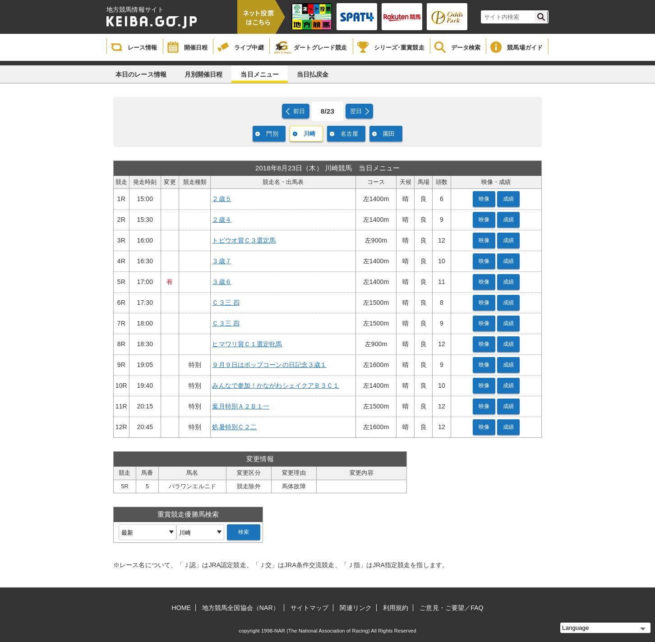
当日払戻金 (313, 74)
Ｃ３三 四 (225, 302)
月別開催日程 (204, 74)
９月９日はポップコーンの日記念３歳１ (269, 364)
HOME (181, 607)
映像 (484, 199)
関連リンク (356, 607)
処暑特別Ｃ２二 (234, 427)
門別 (272, 133)
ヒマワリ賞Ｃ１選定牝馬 (247, 344)
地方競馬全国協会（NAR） (240, 607)
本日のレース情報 (140, 74)
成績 (508, 199)
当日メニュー (259, 74)
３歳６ (221, 281)
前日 (299, 111)
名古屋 (349, 133)
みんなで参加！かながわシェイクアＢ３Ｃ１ (275, 385)
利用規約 (395, 607)
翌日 (356, 111)
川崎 (309, 133)
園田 (389, 133)
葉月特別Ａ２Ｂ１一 (240, 406)
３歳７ (221, 261)
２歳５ (221, 198)
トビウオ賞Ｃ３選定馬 (244, 240)
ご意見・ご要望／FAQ (451, 607)
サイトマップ (310, 607)
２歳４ (221, 219)
